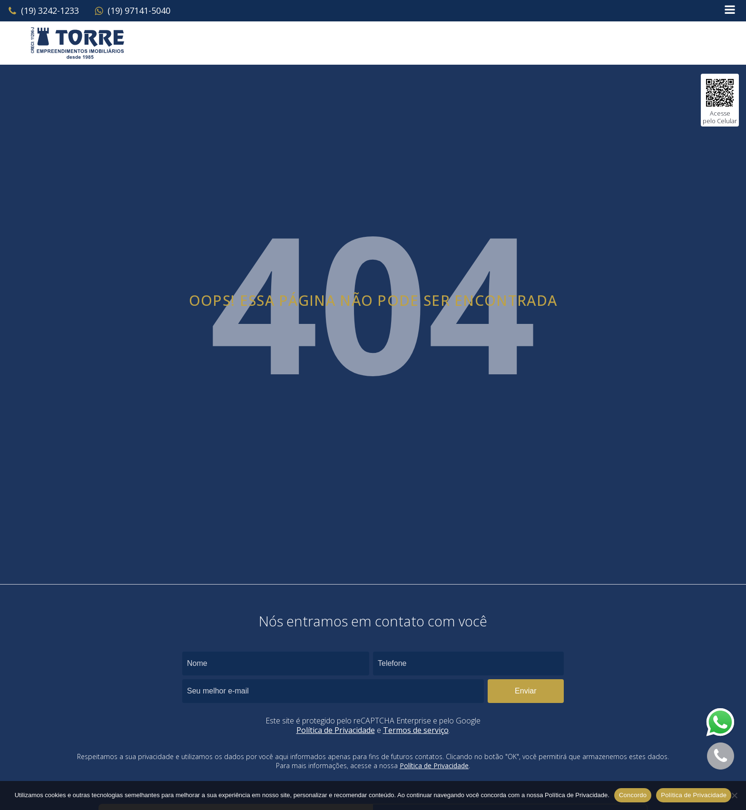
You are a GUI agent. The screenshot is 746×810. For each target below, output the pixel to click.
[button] (43, 11)
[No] (734, 795)
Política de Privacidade (335, 730)
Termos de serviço (416, 730)
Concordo (633, 795)
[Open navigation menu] (730, 10)
